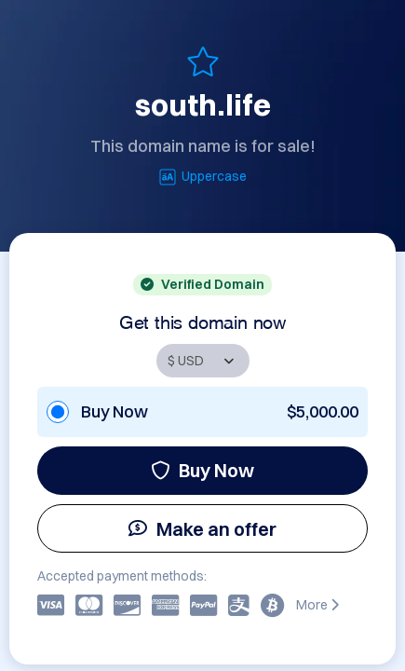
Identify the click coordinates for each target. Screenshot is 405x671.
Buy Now (202, 470)
